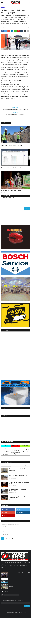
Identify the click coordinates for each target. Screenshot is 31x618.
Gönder (27, 208)
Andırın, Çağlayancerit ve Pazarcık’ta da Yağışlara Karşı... (18, 490)
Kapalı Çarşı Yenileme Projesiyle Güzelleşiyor (12, 145)
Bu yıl (25, 465)
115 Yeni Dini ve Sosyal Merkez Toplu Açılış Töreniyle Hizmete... (18, 496)
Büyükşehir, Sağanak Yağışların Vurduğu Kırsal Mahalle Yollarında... (18, 476)
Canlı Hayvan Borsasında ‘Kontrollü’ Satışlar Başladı (19, 572)
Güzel (4, 529)
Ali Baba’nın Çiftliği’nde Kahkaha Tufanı (11, 190)
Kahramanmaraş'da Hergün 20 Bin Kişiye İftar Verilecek (18, 586)
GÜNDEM (3, 7)
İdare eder (5, 531)
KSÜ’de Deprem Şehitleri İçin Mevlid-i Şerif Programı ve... (18, 469)
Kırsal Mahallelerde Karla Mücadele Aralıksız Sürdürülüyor (15, 109)
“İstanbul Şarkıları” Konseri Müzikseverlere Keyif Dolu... (19, 483)
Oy (2, 538)
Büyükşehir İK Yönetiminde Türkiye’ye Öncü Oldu (13, 168)
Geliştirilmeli (5, 534)
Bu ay (15, 465)
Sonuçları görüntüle (10, 538)
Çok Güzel (5, 526)
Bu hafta (6, 465)
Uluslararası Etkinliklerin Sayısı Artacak (17, 578)
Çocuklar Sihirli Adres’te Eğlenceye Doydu (15, 114)
